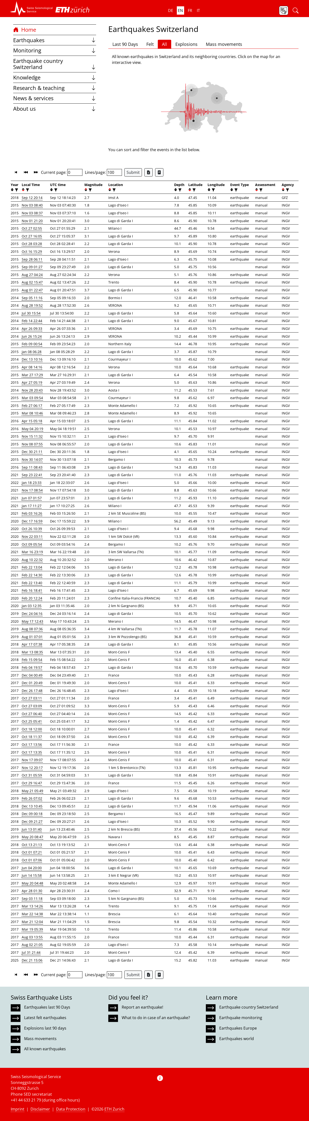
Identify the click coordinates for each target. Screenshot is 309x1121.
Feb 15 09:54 (32, 659)
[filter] (16, 189)
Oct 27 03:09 (32, 706)
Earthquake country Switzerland (54, 64)
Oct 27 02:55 (32, 228)
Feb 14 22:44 (32, 320)
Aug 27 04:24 (32, 274)
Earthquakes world (236, 1038)
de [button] (170, 10)
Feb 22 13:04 (32, 567)
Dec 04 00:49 (32, 675)
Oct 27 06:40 (32, 713)
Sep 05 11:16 (32, 297)
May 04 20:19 (32, 428)
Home (24, 29)
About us (54, 108)
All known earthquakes (45, 1049)
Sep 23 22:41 (32, 474)
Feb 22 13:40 (32, 582)
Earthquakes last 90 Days (47, 1007)
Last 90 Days (125, 44)
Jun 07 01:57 (32, 498)
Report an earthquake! (142, 1007)
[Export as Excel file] (148, 172)
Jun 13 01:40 (32, 829)
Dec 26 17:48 (32, 690)
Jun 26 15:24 (32, 336)
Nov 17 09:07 (32, 759)
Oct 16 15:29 (32, 251)
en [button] (180, 10)
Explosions (186, 44)
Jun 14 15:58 (32, 875)
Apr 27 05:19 (32, 382)
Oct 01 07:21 (32, 852)
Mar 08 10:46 (32, 413)
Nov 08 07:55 (32, 444)
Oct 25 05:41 (32, 721)
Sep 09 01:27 (32, 267)
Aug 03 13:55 (32, 937)
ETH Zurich (114, 1109)
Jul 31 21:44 (31, 952)
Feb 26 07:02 (32, 798)
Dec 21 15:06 (32, 960)
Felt (150, 44)
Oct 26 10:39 (32, 528)
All (164, 44)
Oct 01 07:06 (32, 860)
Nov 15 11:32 (32, 436)
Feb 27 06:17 (32, 405)
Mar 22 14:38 (32, 914)
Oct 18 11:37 (32, 736)
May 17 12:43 (32, 621)
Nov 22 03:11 (32, 536)
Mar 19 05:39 (32, 929)
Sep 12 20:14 (32, 197)
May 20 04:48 (32, 883)
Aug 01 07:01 (32, 636)
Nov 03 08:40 (32, 205)
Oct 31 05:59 (32, 775)
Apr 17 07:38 (32, 644)
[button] (32, 8)
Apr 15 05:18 (32, 421)
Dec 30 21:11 (32, 451)
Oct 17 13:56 (32, 744)
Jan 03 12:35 (31, 605)
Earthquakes (54, 40)
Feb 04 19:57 (32, 667)
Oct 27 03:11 (32, 698)
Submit (133, 172)
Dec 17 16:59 (32, 521)
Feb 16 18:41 (32, 590)
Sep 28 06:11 (32, 259)
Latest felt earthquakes (45, 1017)
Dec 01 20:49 (32, 682)
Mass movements (224, 44)
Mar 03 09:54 (32, 397)
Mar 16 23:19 (32, 552)
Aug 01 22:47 (32, 290)
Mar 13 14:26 (32, 906)
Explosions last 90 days (45, 1028)
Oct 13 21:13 (32, 844)
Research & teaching (54, 88)
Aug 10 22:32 (32, 559)
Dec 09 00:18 (32, 813)
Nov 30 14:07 (32, 459)
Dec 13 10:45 (32, 806)
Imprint (17, 1109)
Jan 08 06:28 (31, 351)
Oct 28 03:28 (32, 243)
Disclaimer (40, 1109)
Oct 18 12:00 (32, 729)
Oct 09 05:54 (32, 544)
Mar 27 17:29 (32, 375)
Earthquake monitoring (240, 1017)
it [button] (198, 10)
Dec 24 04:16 (32, 613)
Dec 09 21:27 (32, 821)
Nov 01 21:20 (32, 220)
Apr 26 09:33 (32, 328)
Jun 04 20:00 (32, 867)
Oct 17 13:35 (32, 752)
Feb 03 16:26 (32, 513)
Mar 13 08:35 (32, 652)
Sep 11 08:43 (32, 467)
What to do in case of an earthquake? (156, 1017)
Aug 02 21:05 (32, 944)
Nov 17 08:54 (32, 490)
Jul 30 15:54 (31, 313)
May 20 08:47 (32, 837)
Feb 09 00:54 (32, 344)
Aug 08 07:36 (32, 629)
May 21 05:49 (32, 790)
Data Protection (70, 1109)
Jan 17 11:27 (31, 505)
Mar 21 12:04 (32, 921)
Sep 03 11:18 (32, 898)
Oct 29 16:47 (32, 783)
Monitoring (54, 50)
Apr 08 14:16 (32, 367)
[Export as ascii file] (159, 172)
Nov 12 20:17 (32, 767)
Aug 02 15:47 (32, 282)
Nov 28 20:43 (32, 390)
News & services (54, 98)
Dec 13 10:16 (32, 359)
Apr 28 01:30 (32, 890)
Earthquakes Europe (238, 1028)
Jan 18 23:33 (31, 482)
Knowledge (54, 77)
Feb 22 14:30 (32, 575)
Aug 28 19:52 (32, 305)
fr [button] (190, 10)
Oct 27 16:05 (32, 236)
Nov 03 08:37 (32, 213)
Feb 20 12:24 (32, 598)
